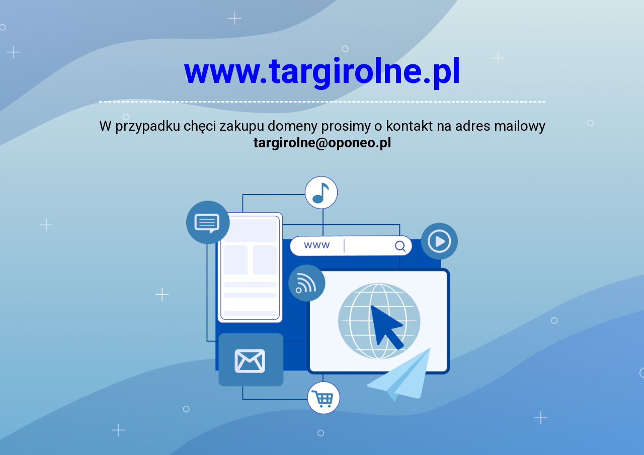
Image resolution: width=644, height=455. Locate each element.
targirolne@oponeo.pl (322, 142)
